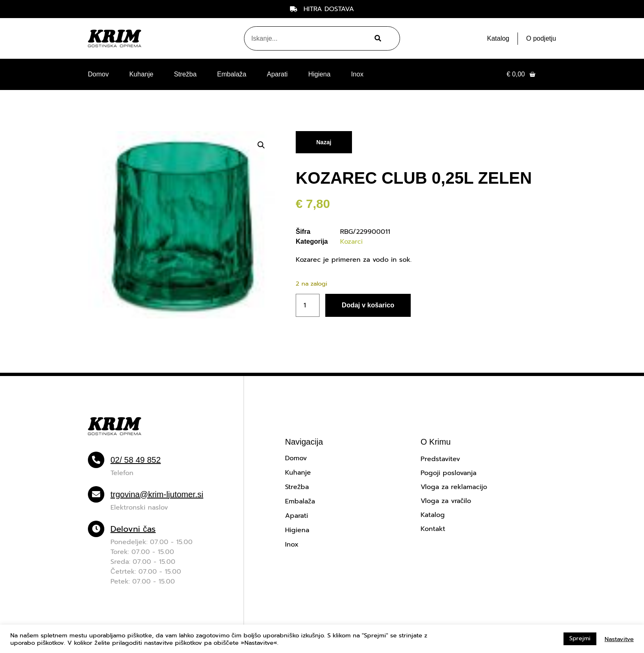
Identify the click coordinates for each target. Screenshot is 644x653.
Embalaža (231, 74)
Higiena (319, 74)
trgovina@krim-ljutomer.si (156, 494)
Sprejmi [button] (580, 638)
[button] (261, 145)
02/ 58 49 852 (135, 459)
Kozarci (351, 242)
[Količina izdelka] (308, 305)
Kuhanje (141, 74)
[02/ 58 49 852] (96, 460)
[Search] (377, 38)
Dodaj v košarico (368, 305)
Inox (357, 74)
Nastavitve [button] (619, 639)
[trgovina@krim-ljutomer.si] (96, 494)
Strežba (185, 74)
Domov (98, 74)
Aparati (277, 74)
